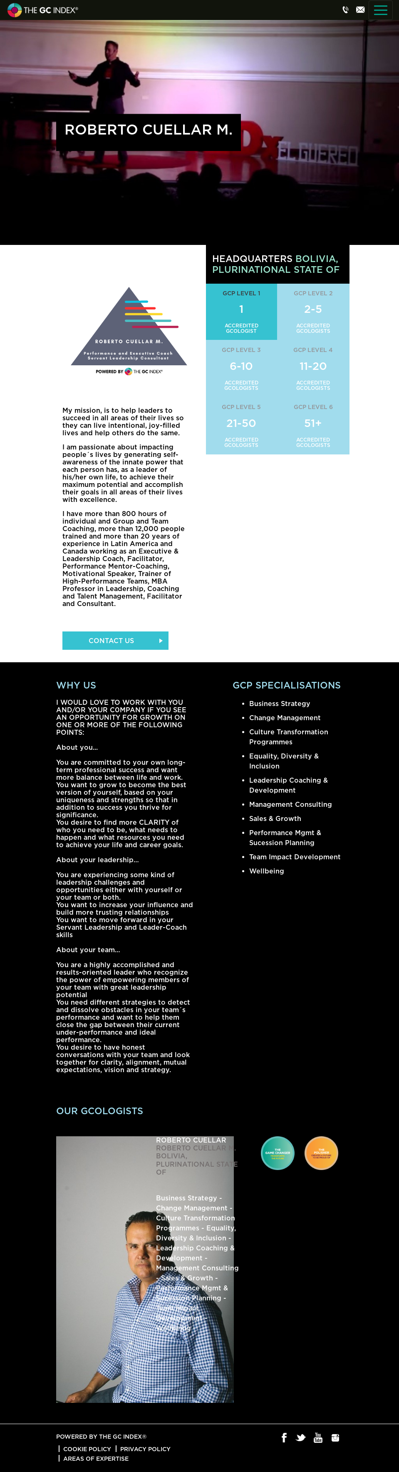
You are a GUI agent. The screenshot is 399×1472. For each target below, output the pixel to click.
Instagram (335, 1438)
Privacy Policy (145, 1449)
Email (360, 9)
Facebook (284, 1438)
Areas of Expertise (96, 1458)
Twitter (301, 1438)
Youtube (318, 1438)
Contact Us (111, 640)
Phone (346, 9)
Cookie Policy (87, 1449)
